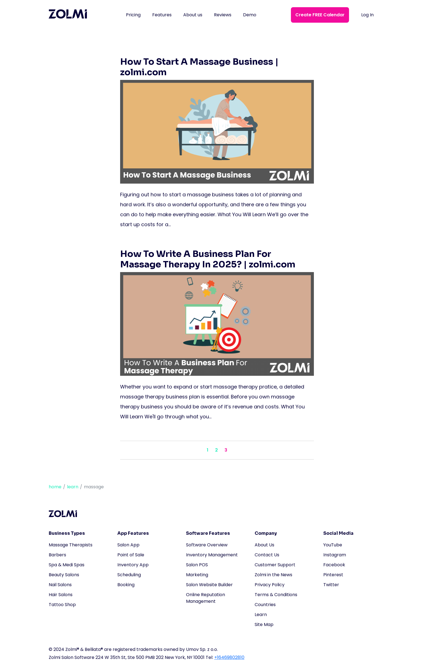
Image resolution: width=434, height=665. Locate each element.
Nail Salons (60, 584)
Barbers (57, 555)
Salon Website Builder (209, 584)
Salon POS (197, 565)
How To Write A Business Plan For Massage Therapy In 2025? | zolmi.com (207, 259)
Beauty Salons (64, 575)
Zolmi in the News (273, 575)
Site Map (264, 624)
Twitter (331, 584)
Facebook (334, 565)
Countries (265, 604)
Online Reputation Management (205, 597)
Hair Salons (61, 594)
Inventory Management (212, 555)
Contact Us (267, 555)
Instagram (334, 555)
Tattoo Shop (62, 604)
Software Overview (207, 545)
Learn (261, 614)
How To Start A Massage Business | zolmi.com (199, 67)
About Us (264, 545)
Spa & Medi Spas (66, 565)
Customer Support (275, 565)
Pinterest (333, 575)
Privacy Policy (270, 584)
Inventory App (133, 565)
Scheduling (129, 575)
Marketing (197, 575)
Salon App (128, 545)
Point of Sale (130, 555)
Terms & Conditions (276, 594)
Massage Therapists (70, 545)
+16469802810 (229, 657)
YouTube (332, 545)
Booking (126, 584)
